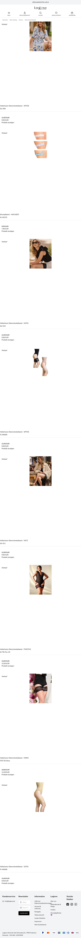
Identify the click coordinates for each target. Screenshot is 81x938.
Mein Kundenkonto (40, 925)
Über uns (53, 901)
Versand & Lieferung (37, 907)
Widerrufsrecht (39, 915)
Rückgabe (37, 912)
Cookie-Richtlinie (39, 918)
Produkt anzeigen (8, 122)
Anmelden (24, 913)
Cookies (53, 910)
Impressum (37, 921)
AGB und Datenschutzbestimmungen (43, 902)
